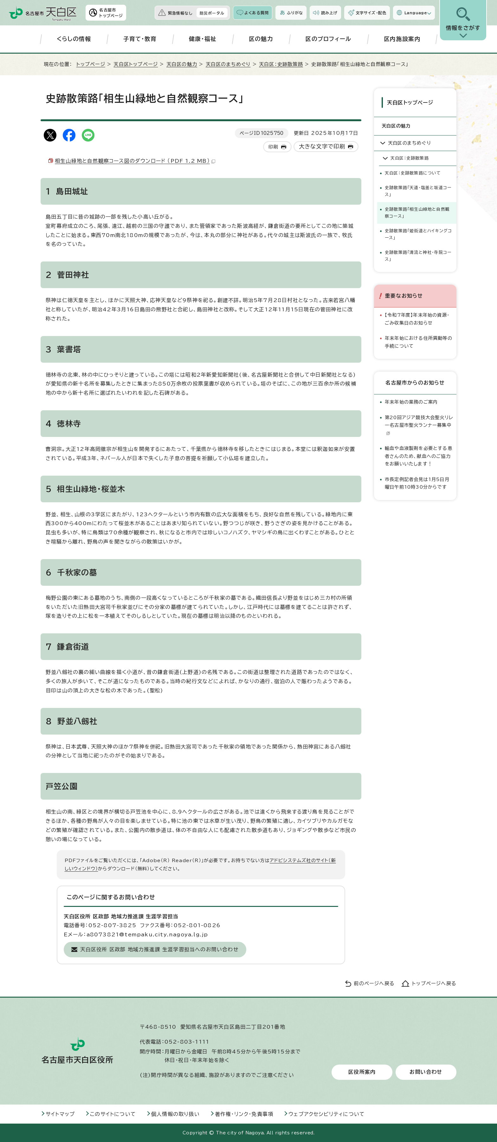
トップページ (90, 64)
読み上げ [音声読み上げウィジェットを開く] (329, 13)
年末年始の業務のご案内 (411, 401)
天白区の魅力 (181, 64)
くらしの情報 (74, 39)
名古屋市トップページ (111, 12)
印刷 (273, 146)
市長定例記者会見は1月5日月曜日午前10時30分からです (417, 482)
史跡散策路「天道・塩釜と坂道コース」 (418, 190)
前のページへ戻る (374, 983)
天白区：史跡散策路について (413, 172)
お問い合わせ (426, 1072)
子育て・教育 (140, 39)
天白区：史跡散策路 (281, 64)
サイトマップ (60, 1114)
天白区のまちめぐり (228, 64)
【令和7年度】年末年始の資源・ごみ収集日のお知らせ (417, 318)
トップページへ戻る (434, 983)
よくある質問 (256, 13)
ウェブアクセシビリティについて (326, 1114)
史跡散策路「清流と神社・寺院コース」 (418, 255)
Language (415, 13)
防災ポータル (212, 13)
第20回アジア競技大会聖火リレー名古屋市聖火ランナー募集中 (419, 424)
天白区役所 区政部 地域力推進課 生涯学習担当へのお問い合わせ (159, 949)
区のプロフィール (328, 39)
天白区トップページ (135, 64)
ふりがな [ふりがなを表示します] (295, 13)
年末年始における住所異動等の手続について (418, 341)
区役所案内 (362, 1072)
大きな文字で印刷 (322, 146)
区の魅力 (261, 39)
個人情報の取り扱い (175, 1114)
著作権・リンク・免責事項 (244, 1114)
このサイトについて (113, 1114)
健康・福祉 (203, 39)
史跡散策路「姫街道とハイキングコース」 (418, 233)
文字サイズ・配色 (371, 13)
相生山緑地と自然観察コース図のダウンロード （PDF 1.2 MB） (135, 160)
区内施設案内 (402, 39)
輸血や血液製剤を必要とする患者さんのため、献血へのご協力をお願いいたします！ (418, 455)
